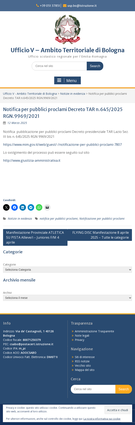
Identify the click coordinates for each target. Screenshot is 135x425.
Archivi (7, 293)
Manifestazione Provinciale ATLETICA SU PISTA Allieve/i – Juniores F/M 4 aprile (35, 237)
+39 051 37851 (50, 6)
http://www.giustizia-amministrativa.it (31, 160)
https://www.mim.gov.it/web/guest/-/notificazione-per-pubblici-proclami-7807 (62, 144)
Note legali (82, 335)
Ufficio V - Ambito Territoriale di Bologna (30, 94)
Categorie (9, 264)
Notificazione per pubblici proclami (102, 218)
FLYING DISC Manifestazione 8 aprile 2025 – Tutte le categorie (100, 235)
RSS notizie (82, 361)
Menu (66, 80)
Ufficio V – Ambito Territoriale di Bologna (68, 50)
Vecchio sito (83, 365)
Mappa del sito (84, 370)
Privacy (79, 340)
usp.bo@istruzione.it (82, 6)
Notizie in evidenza (72, 94)
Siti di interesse (85, 357)
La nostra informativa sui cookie (101, 419)
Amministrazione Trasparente (94, 331)
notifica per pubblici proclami (59, 218)
